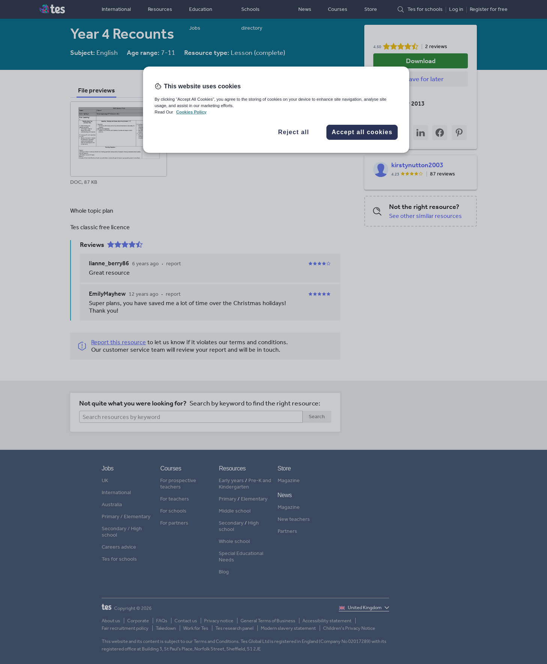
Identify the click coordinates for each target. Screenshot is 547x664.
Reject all (293, 132)
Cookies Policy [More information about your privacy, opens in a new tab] (191, 112)
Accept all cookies (362, 132)
